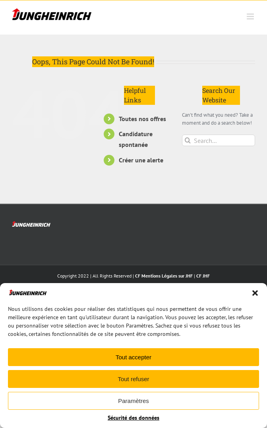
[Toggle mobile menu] (251, 16)
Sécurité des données (133, 417)
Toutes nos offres (142, 119)
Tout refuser (133, 379)
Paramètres (133, 400)
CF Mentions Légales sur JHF (164, 276)
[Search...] (218, 140)
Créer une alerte (141, 160)
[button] (255, 293)
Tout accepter (133, 357)
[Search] (187, 140)
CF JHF (203, 276)
